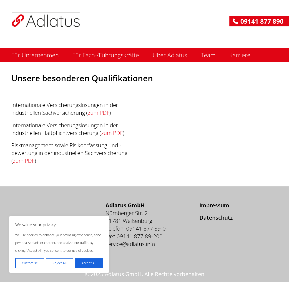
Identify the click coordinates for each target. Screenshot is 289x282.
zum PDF (98, 112)
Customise (30, 263)
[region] (59, 244)
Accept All (88, 263)
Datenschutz (216, 217)
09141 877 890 (262, 21)
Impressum (214, 205)
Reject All (60, 263)
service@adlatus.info (130, 244)
